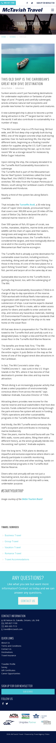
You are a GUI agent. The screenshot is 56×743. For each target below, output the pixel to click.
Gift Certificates (8, 670)
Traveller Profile (8, 664)
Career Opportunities (10, 673)
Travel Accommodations (17, 559)
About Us (5, 642)
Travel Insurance (8, 655)
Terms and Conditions (11, 646)
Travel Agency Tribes (41, 734)
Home (3, 37)
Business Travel (13, 535)
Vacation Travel (13, 547)
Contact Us (28, 601)
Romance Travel (13, 553)
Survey (4, 667)
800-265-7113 (11, 626)
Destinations (7, 652)
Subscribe (28, 691)
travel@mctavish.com (13, 629)
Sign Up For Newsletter (46, 3)
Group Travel (11, 541)
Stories (13, 37)
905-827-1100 (7, 2)
